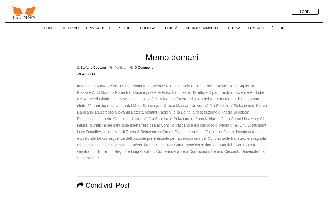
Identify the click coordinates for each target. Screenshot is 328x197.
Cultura (147, 28)
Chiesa (234, 28)
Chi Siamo (70, 28)
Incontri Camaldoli (203, 28)
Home (49, 28)
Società (170, 28)
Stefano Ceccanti (94, 68)
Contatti (256, 28)
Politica (125, 28)
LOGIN (305, 12)
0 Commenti (144, 68)
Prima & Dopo (98, 28)
